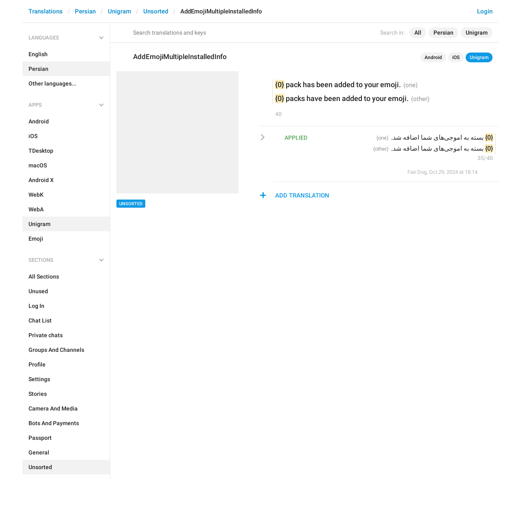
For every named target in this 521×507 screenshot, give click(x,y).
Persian (85, 11)
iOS (456, 57)
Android (433, 57)
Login (485, 11)
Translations (45, 11)
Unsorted (155, 11)
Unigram (119, 11)
